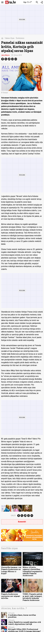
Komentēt (22, 522)
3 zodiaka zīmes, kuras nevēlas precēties (22, 616)
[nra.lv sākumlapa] (10, 2)
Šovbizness (20, 38)
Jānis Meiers (5, 55)
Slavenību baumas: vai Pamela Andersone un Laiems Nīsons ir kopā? (11, 570)
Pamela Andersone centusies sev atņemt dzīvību (10, 596)
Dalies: (13, 515)
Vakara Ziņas (9, 38)
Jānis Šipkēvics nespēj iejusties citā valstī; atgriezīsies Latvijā (24, 623)
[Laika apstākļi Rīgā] (28, 2)
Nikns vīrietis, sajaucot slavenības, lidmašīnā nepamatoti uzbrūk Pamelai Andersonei (32, 571)
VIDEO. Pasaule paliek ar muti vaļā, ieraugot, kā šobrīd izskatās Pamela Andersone (32, 597)
